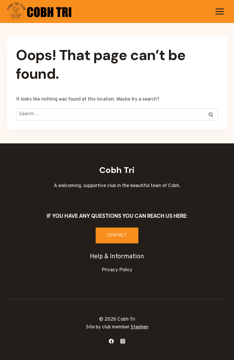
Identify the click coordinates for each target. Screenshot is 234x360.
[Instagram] (122, 341)
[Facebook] (111, 341)
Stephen (139, 327)
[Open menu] (219, 11)
